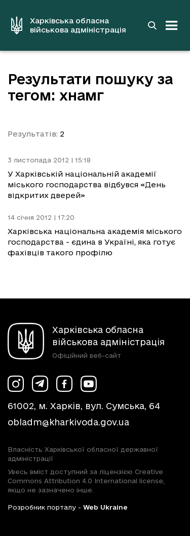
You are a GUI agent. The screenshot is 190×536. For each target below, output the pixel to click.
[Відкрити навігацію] (171, 25)
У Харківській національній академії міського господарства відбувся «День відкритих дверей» (87, 184)
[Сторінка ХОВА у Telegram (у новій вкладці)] (40, 384)
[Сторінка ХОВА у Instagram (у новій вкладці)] (16, 384)
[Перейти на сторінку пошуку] (152, 25)
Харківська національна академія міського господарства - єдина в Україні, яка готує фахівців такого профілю (95, 242)
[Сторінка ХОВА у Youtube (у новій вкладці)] (89, 384)
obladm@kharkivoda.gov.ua (68, 422)
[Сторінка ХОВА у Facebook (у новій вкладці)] (64, 384)
